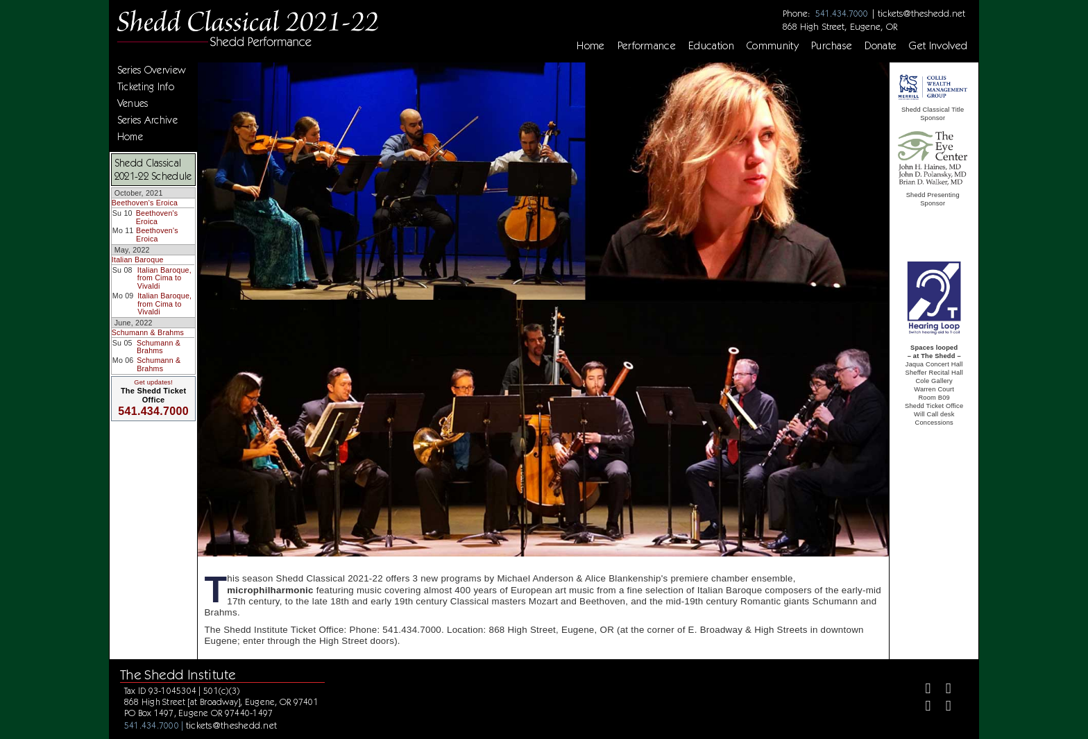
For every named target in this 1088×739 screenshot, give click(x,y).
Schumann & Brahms (148, 332)
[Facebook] (922, 690)
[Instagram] (922, 707)
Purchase (832, 45)
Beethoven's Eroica (145, 202)
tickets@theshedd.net (921, 13)
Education (711, 45)
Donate (880, 45)
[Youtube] (942, 707)
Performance (647, 45)
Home (590, 45)
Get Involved (938, 45)
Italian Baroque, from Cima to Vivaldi (164, 278)
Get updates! (153, 382)
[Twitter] (942, 690)
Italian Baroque (138, 259)
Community (773, 45)
